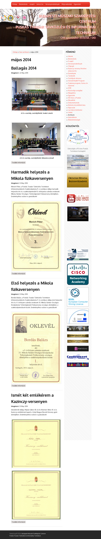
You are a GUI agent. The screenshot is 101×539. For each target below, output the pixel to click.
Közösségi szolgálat (75, 90)
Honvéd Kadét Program (76, 81)
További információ (19, 162)
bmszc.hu (40, 4)
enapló (32, 4)
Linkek (70, 112)
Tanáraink (71, 76)
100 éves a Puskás (74, 98)
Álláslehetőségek (74, 120)
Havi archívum (24, 52)
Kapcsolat (71, 108)
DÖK (69, 88)
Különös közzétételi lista (76, 105)
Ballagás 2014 (23, 68)
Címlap (14, 4)
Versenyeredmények (52, 4)
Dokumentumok (73, 103)
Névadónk (71, 100)
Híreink (70, 56)
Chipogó (71, 66)
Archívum (71, 115)
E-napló (70, 61)
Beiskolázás (23, 4)
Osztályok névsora (74, 78)
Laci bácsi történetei (75, 110)
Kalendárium (72, 117)
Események (72, 73)
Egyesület (77, 4)
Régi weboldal (67, 4)
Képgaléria (72, 93)
